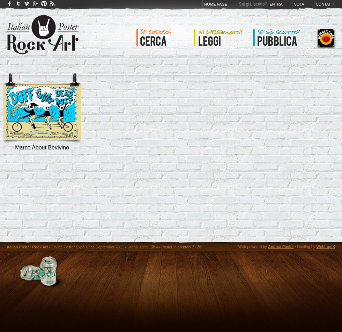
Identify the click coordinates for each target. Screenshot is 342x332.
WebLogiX (325, 247)
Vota (299, 4)
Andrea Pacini (280, 247)
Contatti (325, 4)
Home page (215, 4)
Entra (275, 4)
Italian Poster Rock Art (27, 247)
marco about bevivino (42, 147)
